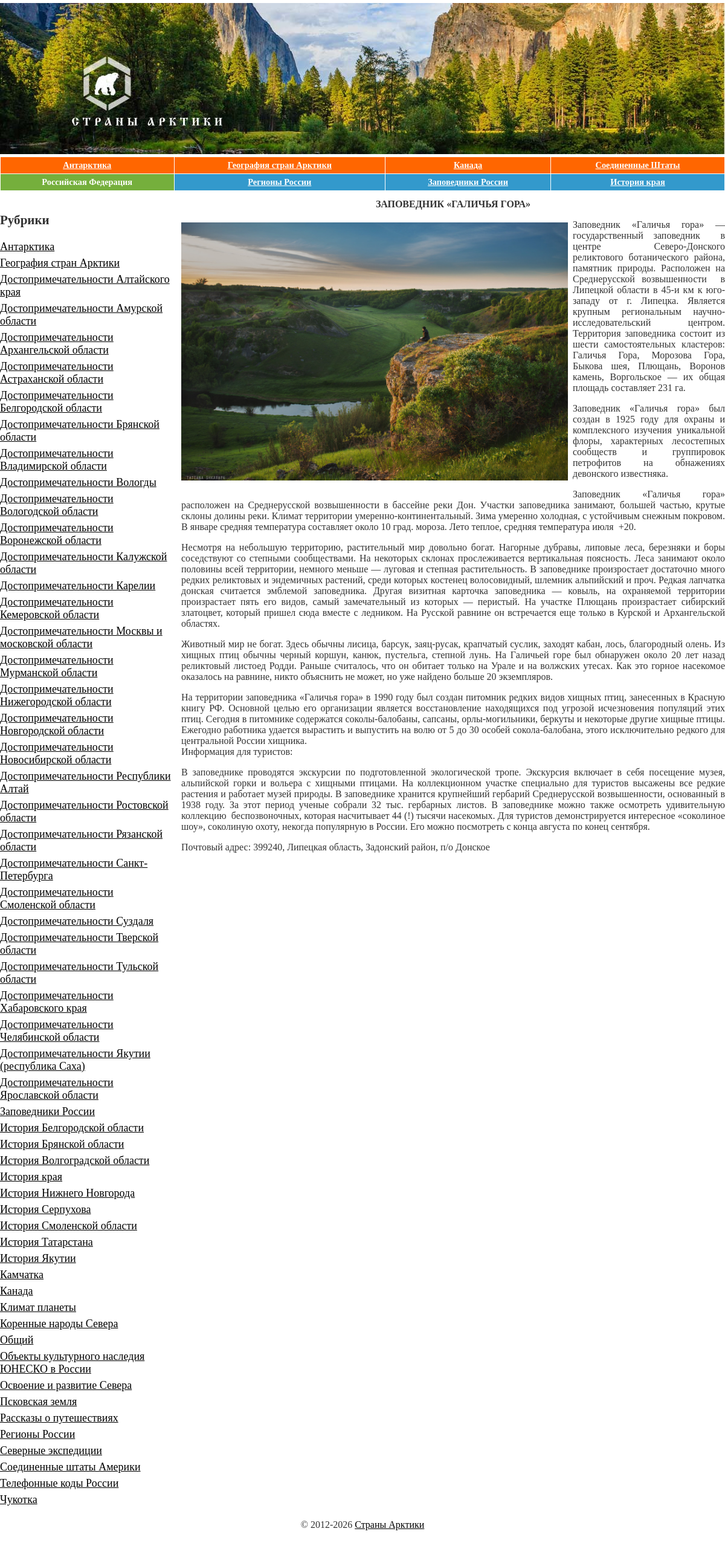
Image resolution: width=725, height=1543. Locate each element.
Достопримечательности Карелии (77, 586)
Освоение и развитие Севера (66, 1385)
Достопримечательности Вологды (78, 482)
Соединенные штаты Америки (70, 1467)
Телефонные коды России (59, 1483)
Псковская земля (38, 1402)
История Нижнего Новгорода (67, 1193)
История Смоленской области (68, 1226)
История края (637, 182)
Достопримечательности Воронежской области (57, 534)
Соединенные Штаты (638, 165)
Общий (16, 1340)
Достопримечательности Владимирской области (57, 459)
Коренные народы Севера (59, 1324)
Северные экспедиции (51, 1450)
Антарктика (87, 165)
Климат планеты (38, 1307)
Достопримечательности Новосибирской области (57, 753)
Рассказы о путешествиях (59, 1418)
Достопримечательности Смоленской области (57, 898)
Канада (468, 165)
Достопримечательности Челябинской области (57, 1030)
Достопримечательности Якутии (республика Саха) (75, 1059)
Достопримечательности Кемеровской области (57, 608)
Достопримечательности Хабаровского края (57, 1001)
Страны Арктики (389, 1524)
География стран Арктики (280, 165)
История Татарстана (46, 1242)
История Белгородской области (72, 1128)
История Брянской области (62, 1144)
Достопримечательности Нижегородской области (57, 695)
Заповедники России (468, 182)
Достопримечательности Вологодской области (57, 505)
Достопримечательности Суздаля (76, 921)
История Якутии (38, 1258)
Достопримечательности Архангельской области (57, 343)
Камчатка (22, 1275)
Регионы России (279, 182)
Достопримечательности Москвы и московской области (81, 637)
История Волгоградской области (74, 1160)
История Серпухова (45, 1209)
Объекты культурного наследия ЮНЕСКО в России (72, 1362)
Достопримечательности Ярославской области (57, 1088)
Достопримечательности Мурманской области (57, 666)
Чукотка (18, 1499)
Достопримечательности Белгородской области (57, 401)
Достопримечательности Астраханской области (57, 372)
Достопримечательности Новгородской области (57, 724)
